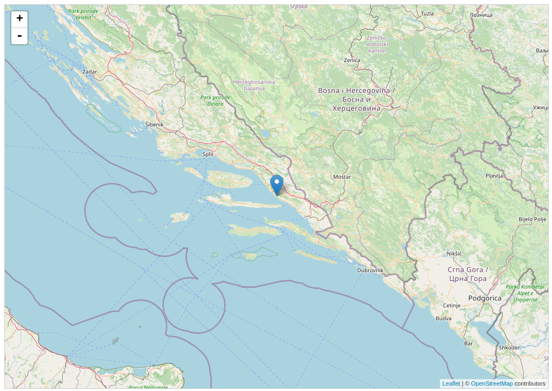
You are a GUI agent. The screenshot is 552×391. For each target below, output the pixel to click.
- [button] (19, 36)
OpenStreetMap (492, 383)
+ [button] (19, 19)
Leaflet (451, 383)
